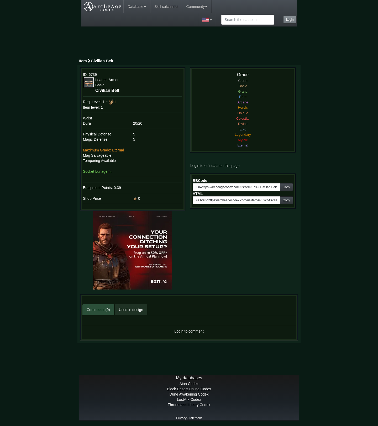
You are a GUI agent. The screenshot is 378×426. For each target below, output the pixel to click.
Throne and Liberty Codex (189, 405)
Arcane (242, 102)
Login (290, 20)
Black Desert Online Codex (189, 389)
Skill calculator (166, 6)
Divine (243, 124)
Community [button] (196, 6)
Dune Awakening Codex (188, 394)
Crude (242, 81)
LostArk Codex (189, 399)
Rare (242, 97)
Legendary (243, 134)
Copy (286, 187)
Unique (242, 113)
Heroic (243, 107)
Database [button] (137, 6)
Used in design (131, 310)
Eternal (242, 145)
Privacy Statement (189, 418)
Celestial (242, 118)
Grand (243, 91)
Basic (243, 86)
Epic (242, 129)
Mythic (243, 140)
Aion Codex (189, 384)
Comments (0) (98, 310)
